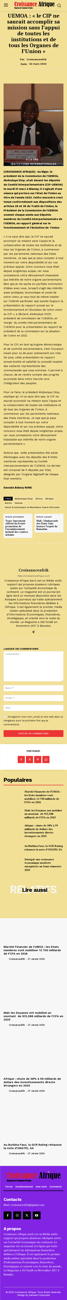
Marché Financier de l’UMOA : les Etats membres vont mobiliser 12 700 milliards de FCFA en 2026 (42, 797)
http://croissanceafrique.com (33, 576)
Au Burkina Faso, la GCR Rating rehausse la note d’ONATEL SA (43, 847)
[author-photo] (6, 959)
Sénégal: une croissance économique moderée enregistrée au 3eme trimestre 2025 (42, 865)
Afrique (49, 498)
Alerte (8, 503)
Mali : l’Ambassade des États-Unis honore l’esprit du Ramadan (47, 525)
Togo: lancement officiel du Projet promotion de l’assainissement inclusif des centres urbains (16, 527)
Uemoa (19, 503)
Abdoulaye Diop (24, 498)
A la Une (32, 159)
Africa (39, 498)
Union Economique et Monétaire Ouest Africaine (32, 507)
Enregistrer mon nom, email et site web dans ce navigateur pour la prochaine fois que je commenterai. (33, 720)
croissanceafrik (36, 59)
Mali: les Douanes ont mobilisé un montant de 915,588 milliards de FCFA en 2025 (43, 814)
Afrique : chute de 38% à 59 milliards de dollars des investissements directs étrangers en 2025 (41, 831)
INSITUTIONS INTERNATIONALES (33, 164)
